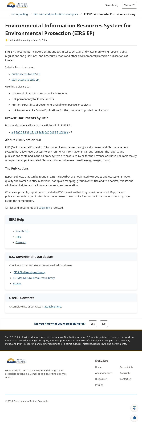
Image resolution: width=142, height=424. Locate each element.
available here (52, 306)
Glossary (21, 242)
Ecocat (17, 283)
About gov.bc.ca (103, 372)
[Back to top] (134, 408)
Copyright (125, 372)
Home (98, 367)
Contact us (125, 378)
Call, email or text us (37, 373)
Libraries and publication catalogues (56, 14)
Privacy (99, 384)
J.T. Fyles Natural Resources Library (34, 278)
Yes (93, 323)
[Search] (111, 5)
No (104, 323)
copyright (44, 207)
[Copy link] (134, 418)
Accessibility (126, 367)
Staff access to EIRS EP (25, 79)
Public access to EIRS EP (26, 74)
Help (18, 236)
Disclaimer (101, 378)
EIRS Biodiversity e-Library (29, 272)
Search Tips (22, 231)
